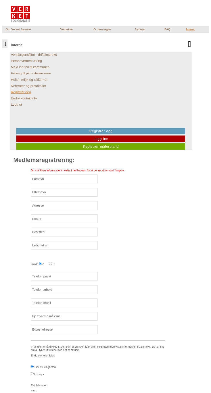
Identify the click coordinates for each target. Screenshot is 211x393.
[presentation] (67, 343)
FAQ (167, 29)
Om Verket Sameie (18, 29)
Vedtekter (66, 29)
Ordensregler (102, 29)
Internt (190, 29)
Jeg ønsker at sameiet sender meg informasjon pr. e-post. (67, 320)
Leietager (40, 260)
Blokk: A (41, 150)
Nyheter (140, 29)
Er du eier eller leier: (104, 281)
